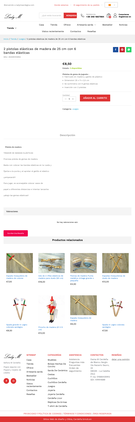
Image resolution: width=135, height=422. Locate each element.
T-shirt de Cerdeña (57, 406)
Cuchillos (52, 378)
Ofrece (67, 25)
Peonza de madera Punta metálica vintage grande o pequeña (82, 278)
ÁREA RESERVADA (102, 413)
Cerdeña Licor (55, 398)
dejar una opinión (121, 359)
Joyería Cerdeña (56, 394)
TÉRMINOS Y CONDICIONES (77, 413)
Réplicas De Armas (57, 402)
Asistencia (90, 14)
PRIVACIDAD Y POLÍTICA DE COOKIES (42, 413)
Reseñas (91, 31)
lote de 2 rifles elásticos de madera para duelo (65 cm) (50, 277)
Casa (41, 25)
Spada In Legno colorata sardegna (113, 326)
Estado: (65, 68)
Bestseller (107, 25)
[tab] (67, 136)
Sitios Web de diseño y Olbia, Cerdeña (62, 419)
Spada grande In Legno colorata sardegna (16, 326)
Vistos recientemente (53, 31)
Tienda (10, 28)
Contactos (75, 31)
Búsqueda (71, 15)
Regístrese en (125, 17)
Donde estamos (61, 5)
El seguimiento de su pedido (86, 5)
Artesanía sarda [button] (85, 25)
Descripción (67, 135)
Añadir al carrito (95, 98)
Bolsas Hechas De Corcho (57, 365)
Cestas (51, 374)
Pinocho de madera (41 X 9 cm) (50, 328)
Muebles (52, 360)
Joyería (51, 390)
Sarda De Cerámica (57, 370)
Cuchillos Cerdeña (57, 382)
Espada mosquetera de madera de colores (16, 277)
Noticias (123, 25)
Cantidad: (66, 95)
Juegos (75, 109)
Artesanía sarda (34, 371)
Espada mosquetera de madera (80, 319)
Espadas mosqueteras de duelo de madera (113, 277)
